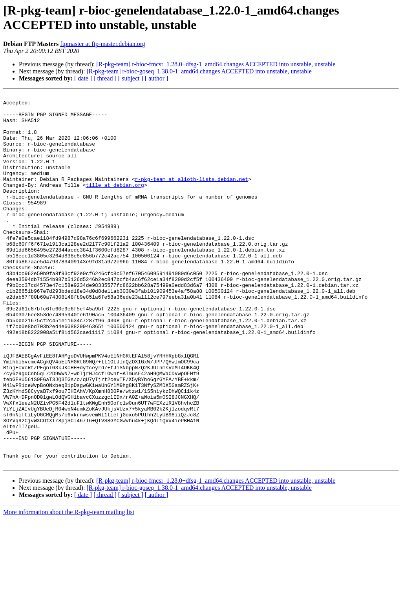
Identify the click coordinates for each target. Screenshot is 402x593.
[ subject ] (130, 78)
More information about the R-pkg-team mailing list (68, 586)
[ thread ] (105, 78)
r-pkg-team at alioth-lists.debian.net (191, 196)
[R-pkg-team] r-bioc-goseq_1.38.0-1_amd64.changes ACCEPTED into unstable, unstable (198, 71)
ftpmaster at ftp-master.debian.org (102, 43)
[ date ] (83, 78)
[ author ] (156, 78)
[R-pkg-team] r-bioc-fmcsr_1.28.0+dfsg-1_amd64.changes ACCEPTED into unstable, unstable (215, 64)
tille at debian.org (115, 203)
